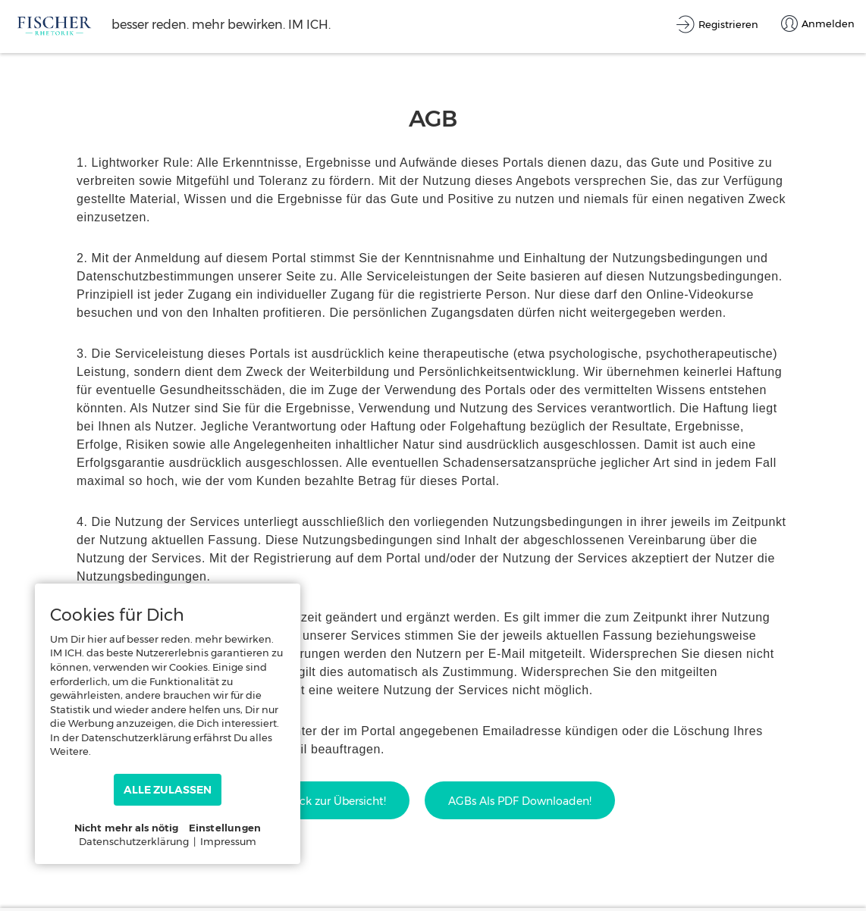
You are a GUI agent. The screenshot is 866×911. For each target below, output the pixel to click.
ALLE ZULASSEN (168, 790)
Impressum (228, 841)
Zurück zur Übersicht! (330, 801)
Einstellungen (225, 828)
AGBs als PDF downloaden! (519, 801)
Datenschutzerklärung (134, 841)
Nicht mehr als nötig (126, 828)
